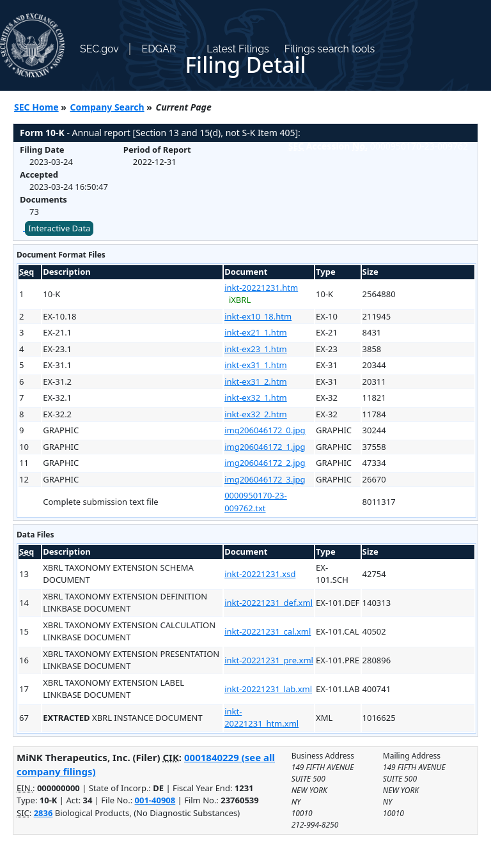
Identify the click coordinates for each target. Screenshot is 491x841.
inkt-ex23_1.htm (255, 349)
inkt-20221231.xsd (259, 574)
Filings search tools (329, 49)
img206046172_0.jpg (264, 430)
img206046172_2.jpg (264, 462)
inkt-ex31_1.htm (255, 365)
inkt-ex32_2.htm (255, 414)
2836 (43, 813)
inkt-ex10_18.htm (258, 316)
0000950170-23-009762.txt (255, 502)
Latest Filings (238, 49)
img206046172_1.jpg (264, 446)
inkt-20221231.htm (261, 287)
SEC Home (36, 107)
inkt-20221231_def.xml (268, 602)
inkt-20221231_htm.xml (261, 718)
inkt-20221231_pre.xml (268, 660)
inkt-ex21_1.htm (255, 332)
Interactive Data (59, 228)
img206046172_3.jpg (264, 479)
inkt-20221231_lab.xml (268, 689)
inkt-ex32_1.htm (255, 397)
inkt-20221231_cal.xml (267, 631)
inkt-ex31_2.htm (255, 381)
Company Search (107, 107)
